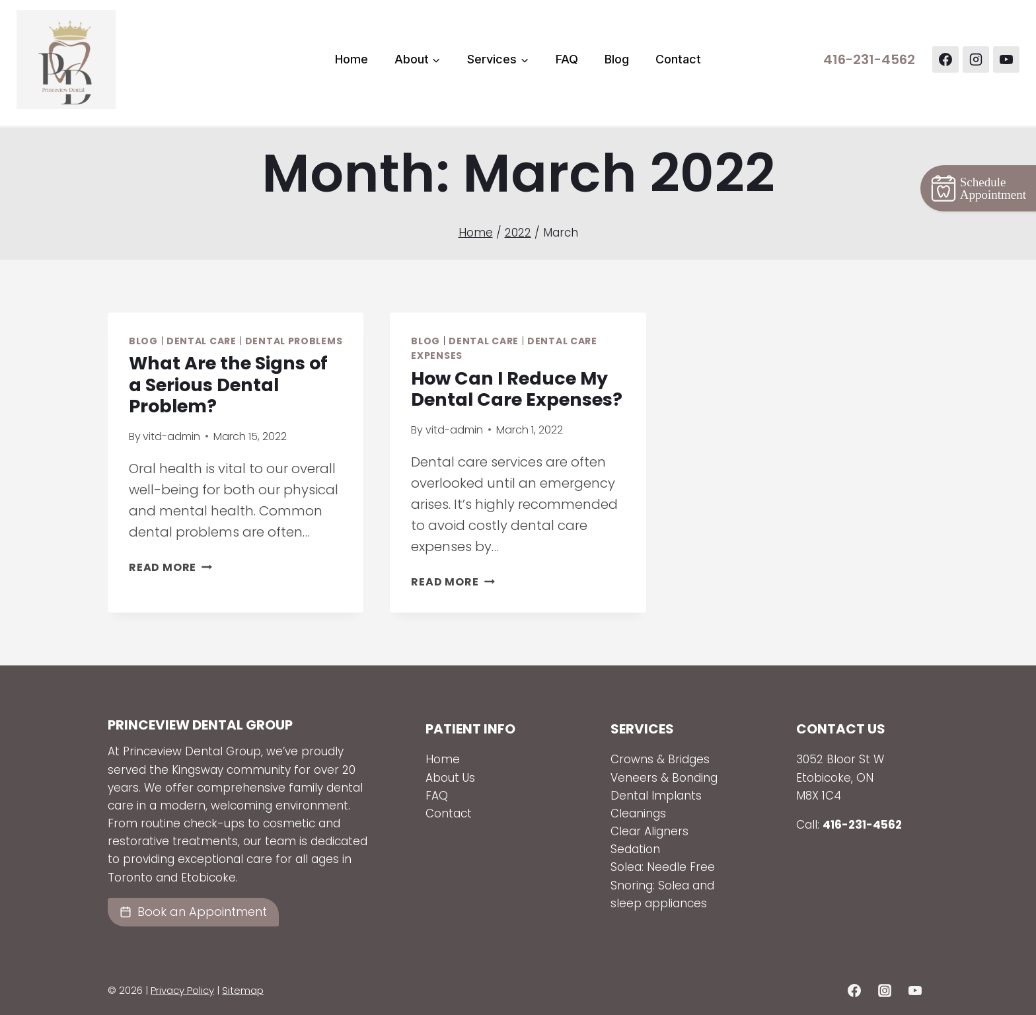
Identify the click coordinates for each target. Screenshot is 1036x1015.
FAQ (567, 59)
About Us (450, 778)
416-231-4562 (869, 59)
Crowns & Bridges (660, 759)
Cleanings (638, 813)
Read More (170, 567)
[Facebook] (945, 59)
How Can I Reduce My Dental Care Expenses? (516, 389)
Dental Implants (657, 796)
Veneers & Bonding (664, 778)
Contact (678, 59)
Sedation (635, 849)
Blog (617, 59)
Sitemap (243, 990)
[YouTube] (1006, 59)
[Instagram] (976, 59)
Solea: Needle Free (662, 867)
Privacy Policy (182, 990)
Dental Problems (294, 341)
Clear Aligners (649, 831)
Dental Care (201, 341)
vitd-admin (171, 436)
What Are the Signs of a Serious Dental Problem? (228, 384)
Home (351, 59)
